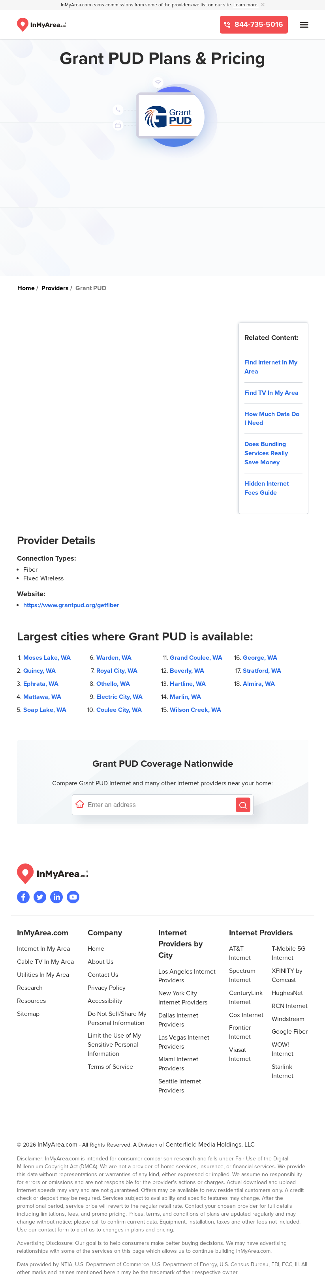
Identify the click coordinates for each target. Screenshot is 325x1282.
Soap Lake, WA (44, 710)
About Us (100, 962)
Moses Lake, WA (47, 658)
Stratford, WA (262, 671)
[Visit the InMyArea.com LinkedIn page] (56, 897)
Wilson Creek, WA (195, 710)
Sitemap (28, 1014)
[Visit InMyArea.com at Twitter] (40, 897)
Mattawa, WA (42, 697)
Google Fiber (290, 1032)
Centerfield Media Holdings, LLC (210, 1145)
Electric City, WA (119, 697)
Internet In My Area (43, 949)
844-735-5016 (258, 24)
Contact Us (103, 975)
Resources (31, 1001)
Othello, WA (113, 684)
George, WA (260, 658)
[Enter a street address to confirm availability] (160, 805)
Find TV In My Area (271, 393)
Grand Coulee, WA (196, 658)
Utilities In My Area (43, 975)
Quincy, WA (39, 671)
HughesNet (287, 993)
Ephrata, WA (40, 684)
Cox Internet (246, 1015)
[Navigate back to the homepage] (41, 25)
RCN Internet (290, 1006)
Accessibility (105, 1001)
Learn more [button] (246, 5)
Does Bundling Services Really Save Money (266, 453)
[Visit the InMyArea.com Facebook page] (23, 897)
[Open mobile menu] (304, 25)
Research (30, 988)
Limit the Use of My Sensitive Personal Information (114, 1045)
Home (96, 949)
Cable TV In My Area (45, 962)
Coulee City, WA (119, 710)
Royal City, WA (116, 671)
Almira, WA (259, 684)
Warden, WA (114, 658)
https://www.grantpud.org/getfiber (71, 605)
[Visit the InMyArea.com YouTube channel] (73, 897)
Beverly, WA (187, 671)
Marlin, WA (185, 697)
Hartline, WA (188, 684)
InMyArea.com (57, 1145)
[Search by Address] (243, 805)
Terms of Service (110, 1067)
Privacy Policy (107, 988)
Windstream (288, 1019)
